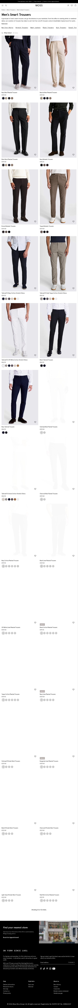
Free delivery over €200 (25, 1)
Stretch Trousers (22, 27)
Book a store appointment (51, 1)
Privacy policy (7, 993)
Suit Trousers (61, 27)
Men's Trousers (11, 10)
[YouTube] (53, 968)
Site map (5, 989)
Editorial (30, 987)
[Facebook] (41, 968)
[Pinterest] (47, 968)
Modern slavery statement (61, 991)
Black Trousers (48, 27)
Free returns (37, 1)
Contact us (6, 991)
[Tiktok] (44, 968)
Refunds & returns (8, 987)
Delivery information (9, 984)
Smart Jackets (35, 27)
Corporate (57, 989)
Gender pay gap (58, 993)
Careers (56, 987)
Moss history (57, 984)
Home (3, 10)
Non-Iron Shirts (7, 27)
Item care (31, 984)
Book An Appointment (11, 937)
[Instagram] (50, 968)
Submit (72, 962)
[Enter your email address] (54, 962)
